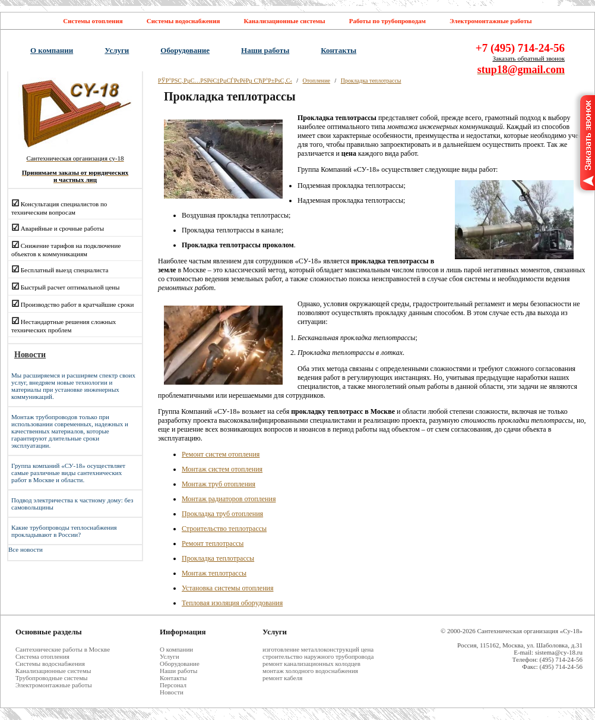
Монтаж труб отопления (218, 484)
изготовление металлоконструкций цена (318, 649)
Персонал (173, 684)
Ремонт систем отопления (220, 454)
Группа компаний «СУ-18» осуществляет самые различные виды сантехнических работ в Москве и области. (68, 472)
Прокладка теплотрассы (371, 80)
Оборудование (185, 50)
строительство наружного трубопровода (318, 656)
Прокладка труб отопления (222, 514)
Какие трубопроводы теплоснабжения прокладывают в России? (64, 531)
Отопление (316, 80)
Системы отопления (92, 20)
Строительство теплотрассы (224, 528)
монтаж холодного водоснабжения (310, 670)
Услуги (117, 50)
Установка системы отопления (228, 588)
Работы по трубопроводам (387, 20)
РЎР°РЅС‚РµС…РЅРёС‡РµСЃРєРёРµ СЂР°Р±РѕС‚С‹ (225, 80)
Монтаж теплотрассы (214, 573)
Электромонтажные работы (491, 20)
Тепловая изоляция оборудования (232, 603)
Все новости (25, 549)
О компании (51, 50)
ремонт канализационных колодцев (311, 663)
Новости (171, 692)
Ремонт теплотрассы (212, 543)
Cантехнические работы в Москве (62, 649)
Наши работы (265, 50)
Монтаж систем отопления (222, 469)
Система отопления (42, 656)
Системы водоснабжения (183, 20)
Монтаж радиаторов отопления (229, 499)
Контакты (338, 50)
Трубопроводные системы (51, 677)
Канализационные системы (284, 20)
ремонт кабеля (282, 677)
